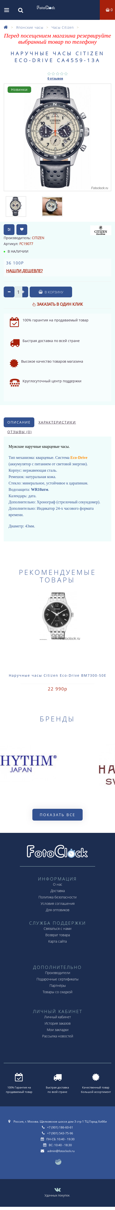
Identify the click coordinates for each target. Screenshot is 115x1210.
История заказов (58, 1023)
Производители (57, 972)
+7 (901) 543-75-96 (60, 1133)
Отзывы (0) (19, 431)
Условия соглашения (58, 903)
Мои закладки (57, 1029)
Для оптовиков (57, 910)
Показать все (57, 814)
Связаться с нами (57, 928)
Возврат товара (57, 935)
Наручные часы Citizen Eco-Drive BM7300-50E (57, 675)
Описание (19, 422)
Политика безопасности (57, 897)
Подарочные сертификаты (57, 979)
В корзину (50, 292)
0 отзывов (55, 78)
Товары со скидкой (57, 992)
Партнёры (58, 985)
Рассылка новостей (57, 1036)
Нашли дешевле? (24, 271)
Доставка (58, 890)
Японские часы (29, 27)
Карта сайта (57, 941)
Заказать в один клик (60, 304)
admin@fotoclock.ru (61, 1151)
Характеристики (57, 422)
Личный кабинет (57, 1017)
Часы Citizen (62, 27)
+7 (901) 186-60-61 (60, 1127)
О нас (57, 884)
